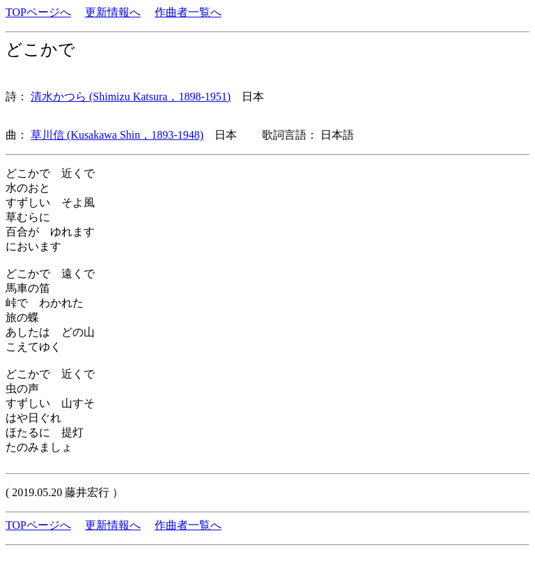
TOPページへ (38, 12)
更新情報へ (113, 12)
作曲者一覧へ (188, 12)
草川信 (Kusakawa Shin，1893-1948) (117, 135)
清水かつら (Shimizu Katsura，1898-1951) (131, 96)
